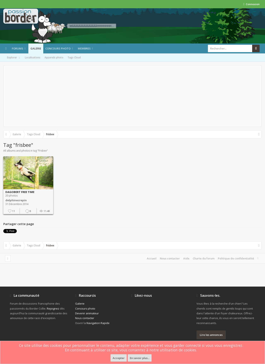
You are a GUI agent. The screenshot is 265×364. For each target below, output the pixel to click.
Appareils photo (54, 57)
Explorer (14, 58)
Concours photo (58, 48)
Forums (17, 48)
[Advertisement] (132, 96)
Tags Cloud (74, 57)
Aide (186, 258)
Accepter (119, 358)
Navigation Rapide (98, 323)
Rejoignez (53, 308)
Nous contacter (170, 258)
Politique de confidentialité (236, 258)
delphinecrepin (16, 200)
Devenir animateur (87, 313)
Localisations (32, 57)
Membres (84, 48)
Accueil (152, 258)
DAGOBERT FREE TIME (19, 192)
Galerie (35, 48)
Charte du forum (203, 258)
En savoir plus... (139, 358)
